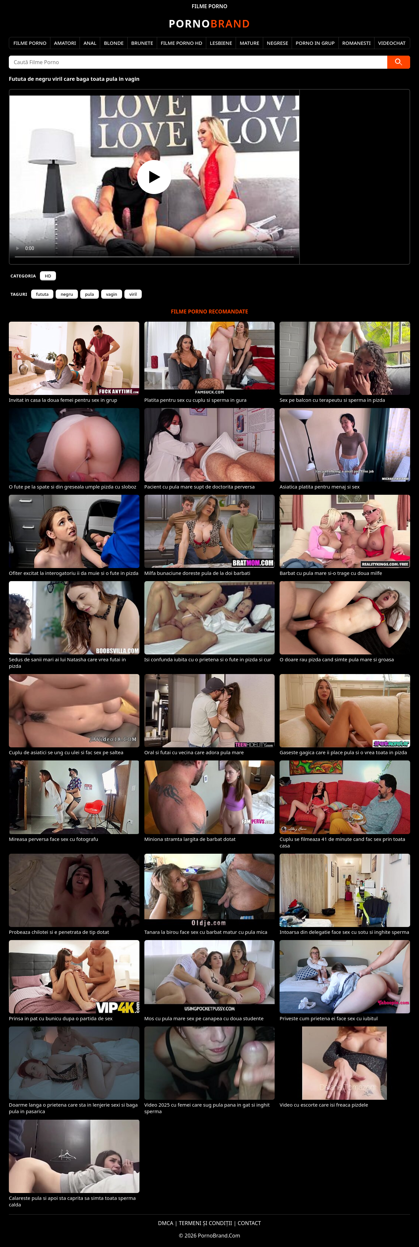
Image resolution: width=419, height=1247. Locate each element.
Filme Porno (29, 43)
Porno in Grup (315, 43)
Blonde (113, 43)
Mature (249, 43)
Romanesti (356, 43)
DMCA (165, 1223)
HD (48, 276)
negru (67, 294)
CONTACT (249, 1223)
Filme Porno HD (181, 43)
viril (133, 294)
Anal (89, 43)
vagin (111, 294)
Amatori (65, 43)
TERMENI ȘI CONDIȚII (205, 1223)
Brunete (142, 43)
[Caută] (398, 62)
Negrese (277, 43)
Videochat (392, 43)
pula (89, 294)
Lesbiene (221, 43)
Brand (209, 23)
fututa (42, 294)
